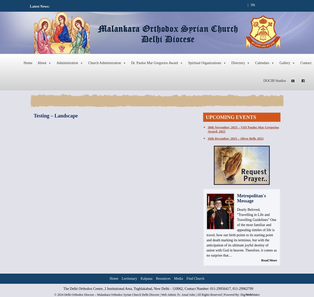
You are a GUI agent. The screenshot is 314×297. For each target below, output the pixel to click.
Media (178, 278)
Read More (269, 260)
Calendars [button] (264, 63)
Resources (163, 278)
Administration (69, 63)
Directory (240, 63)
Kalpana (147, 278)
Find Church (195, 278)
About (44, 63)
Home (28, 63)
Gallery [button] (287, 63)
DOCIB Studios (274, 81)
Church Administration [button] (107, 63)
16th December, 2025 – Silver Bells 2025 (236, 138)
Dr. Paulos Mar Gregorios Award (157, 63)
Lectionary (129, 278)
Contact (305, 63)
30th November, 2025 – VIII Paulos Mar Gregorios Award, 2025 (243, 129)
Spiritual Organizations (207, 63)
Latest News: (40, 6)
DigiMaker (250, 294)
